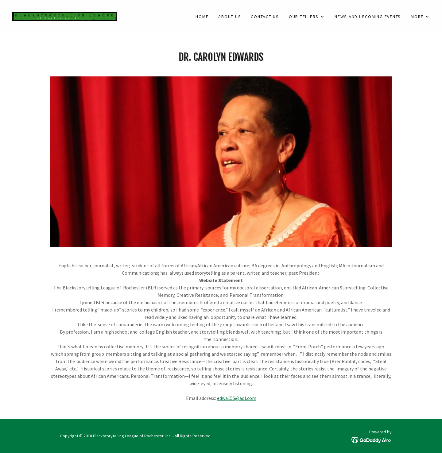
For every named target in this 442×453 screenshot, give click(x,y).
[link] (64, 16)
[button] (307, 16)
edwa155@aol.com (236, 398)
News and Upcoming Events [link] (368, 16)
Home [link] (202, 16)
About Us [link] (229, 16)
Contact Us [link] (265, 16)
